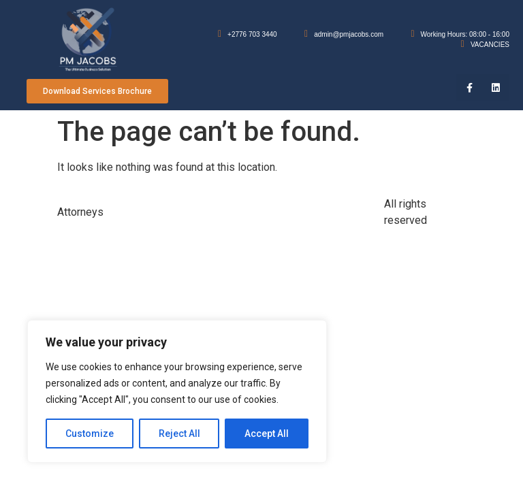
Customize (89, 433)
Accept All (266, 433)
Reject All (179, 433)
